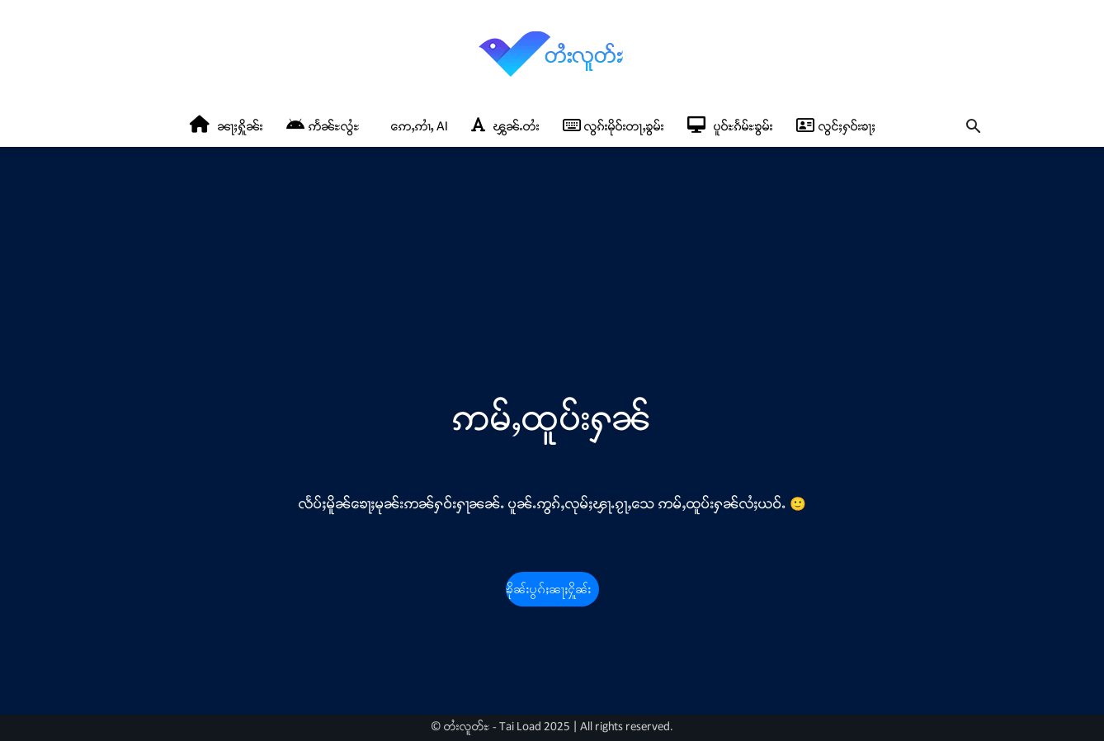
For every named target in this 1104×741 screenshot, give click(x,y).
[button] (973, 128)
